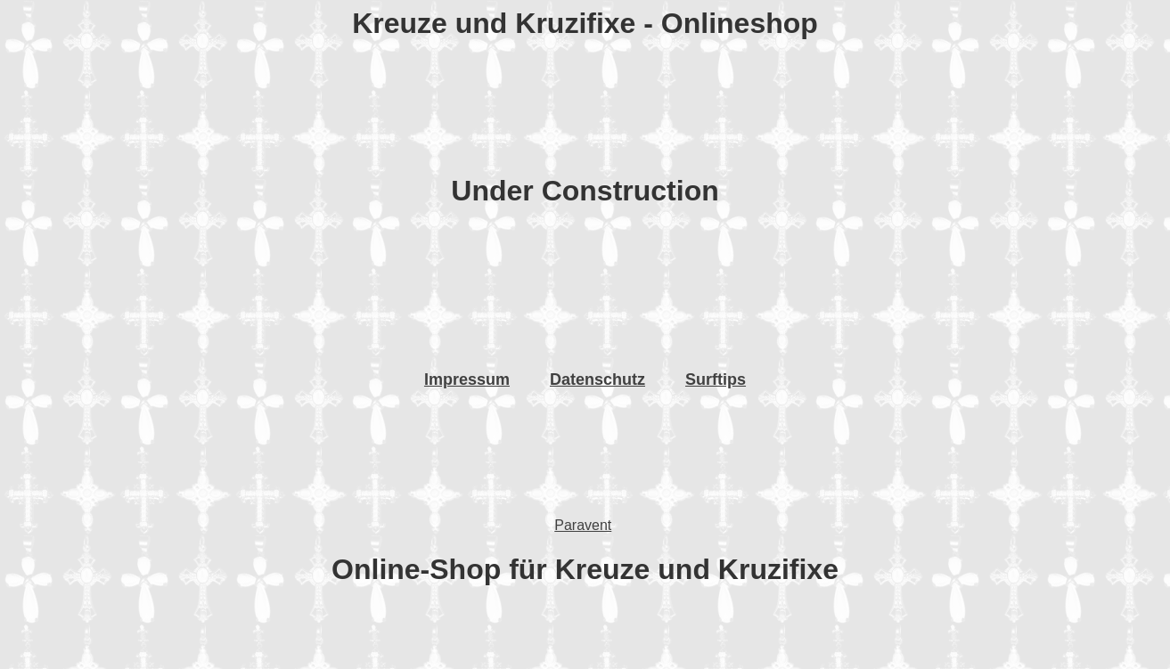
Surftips (715, 379)
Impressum (467, 379)
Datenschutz (597, 379)
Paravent (582, 525)
